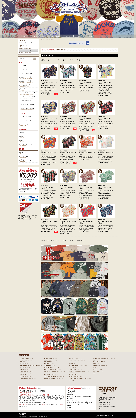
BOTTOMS (45, 36)
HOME (23, 36)
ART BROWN (51, 367)
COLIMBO (25, 362)
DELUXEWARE (28, 378)
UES (96, 367)
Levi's (97, 369)
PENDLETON (75, 369)
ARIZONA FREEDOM (54, 376)
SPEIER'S (49, 365)
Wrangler (99, 371)
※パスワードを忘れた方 (25, 52)
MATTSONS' (50, 360)
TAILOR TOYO (51, 362)
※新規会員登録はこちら (25, 48)
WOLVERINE (100, 365)
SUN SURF (44, 80)
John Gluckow (28, 360)
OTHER (67, 36)
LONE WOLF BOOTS (78, 371)
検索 (34, 58)
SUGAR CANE (76, 374)
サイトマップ (49, 416)
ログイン (28, 50)
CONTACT (90, 36)
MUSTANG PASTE (53, 378)
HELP (101, 36)
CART (112, 36)
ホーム (42, 39)
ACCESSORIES (57, 36)
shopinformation (23, 416)
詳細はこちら (23, 406)
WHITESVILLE (76, 376)
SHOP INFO (79, 36)
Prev (4, 18)
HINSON (49, 363)
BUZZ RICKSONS (28, 373)
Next (131, 18)
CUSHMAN (26, 374)
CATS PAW (75, 373)
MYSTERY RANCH (78, 365)
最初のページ (45, 60)
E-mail (20, 42)
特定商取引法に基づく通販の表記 (36, 416)
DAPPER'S (25, 376)
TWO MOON (26, 371)
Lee (95, 373)
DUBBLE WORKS (52, 369)
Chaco (73, 363)
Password (21, 46)
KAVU (72, 367)
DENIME (24, 363)
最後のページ (81, 60)
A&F (73, 358)
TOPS (35, 36)
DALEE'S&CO (50, 358)
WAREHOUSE (27, 358)
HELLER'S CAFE (52, 374)
